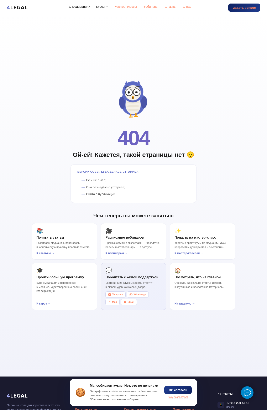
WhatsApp (138, 294)
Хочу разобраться (178, 397)
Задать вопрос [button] (244, 7)
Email (129, 302)
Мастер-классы (126, 6)
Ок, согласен (178, 390)
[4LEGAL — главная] (17, 7)
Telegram (115, 294)
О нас (187, 6)
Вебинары (150, 6)
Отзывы (170, 6)
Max (112, 302)
